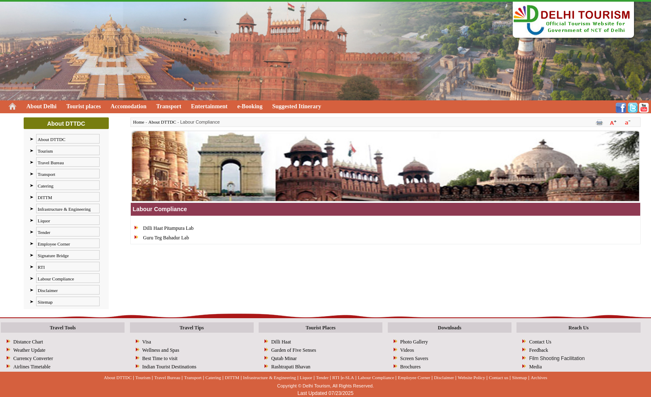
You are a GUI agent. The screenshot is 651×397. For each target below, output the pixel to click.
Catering (46, 185)
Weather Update (29, 350)
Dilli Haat (281, 342)
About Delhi (42, 106)
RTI (41, 267)
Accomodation (128, 106)
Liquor (44, 220)
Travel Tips (191, 328)
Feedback (538, 350)
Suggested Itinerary (296, 106)
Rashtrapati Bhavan (290, 367)
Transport (168, 106)
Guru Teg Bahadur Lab (166, 238)
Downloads (450, 328)
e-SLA (348, 377)
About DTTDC (52, 139)
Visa (146, 342)
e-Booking (249, 106)
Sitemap (45, 302)
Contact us (498, 377)
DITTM (45, 197)
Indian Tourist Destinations (169, 367)
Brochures (410, 367)
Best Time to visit (160, 358)
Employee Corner (54, 243)
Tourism (45, 151)
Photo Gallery (414, 342)
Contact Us (540, 342)
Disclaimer (48, 290)
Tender (44, 232)
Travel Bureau (51, 162)
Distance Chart (28, 342)
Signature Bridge (53, 255)
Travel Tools (63, 328)
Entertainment (209, 106)
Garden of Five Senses (293, 350)
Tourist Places (320, 328)
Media (535, 367)
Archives (539, 377)
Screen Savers (414, 358)
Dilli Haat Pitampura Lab (168, 228)
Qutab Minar (284, 358)
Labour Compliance (56, 278)
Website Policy (471, 377)
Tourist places (83, 106)
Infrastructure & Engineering (64, 209)
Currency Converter (33, 358)
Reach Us (578, 328)
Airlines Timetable (32, 367)
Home (138, 121)
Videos (407, 350)
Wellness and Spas (160, 350)
